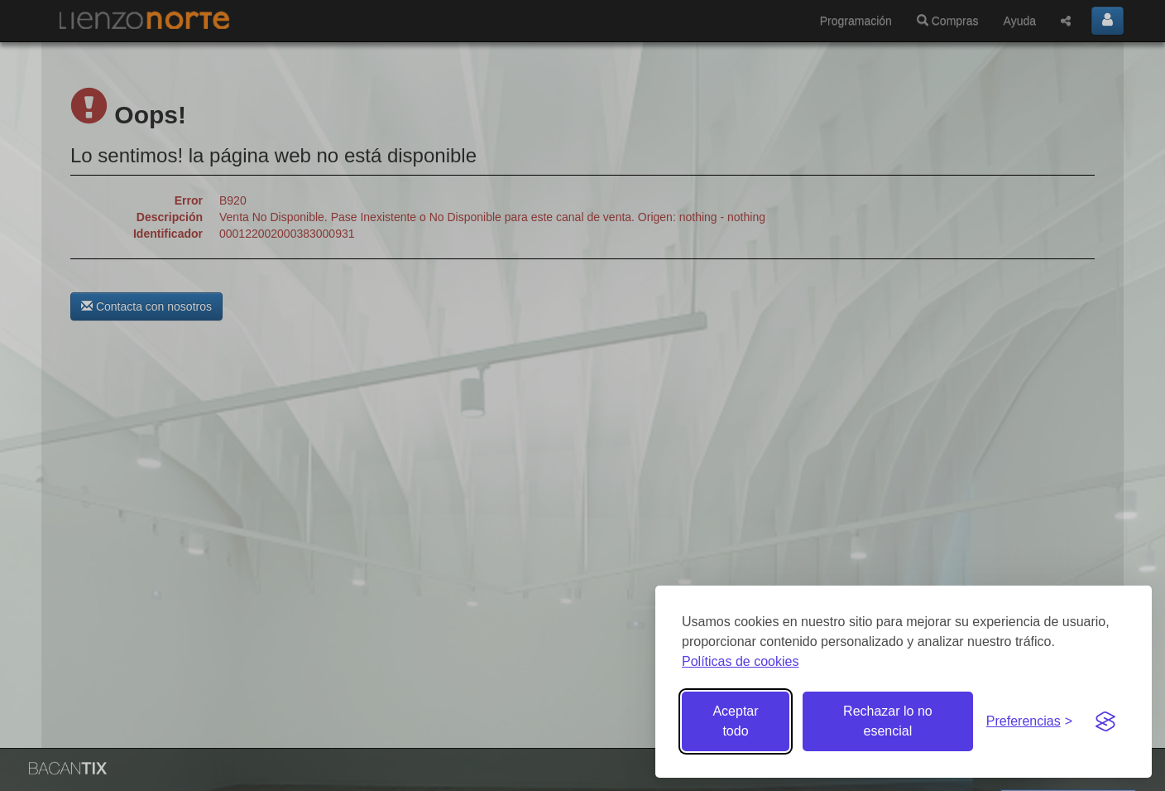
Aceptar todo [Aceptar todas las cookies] (735, 721)
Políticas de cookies (740, 661)
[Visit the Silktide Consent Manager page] (1105, 721)
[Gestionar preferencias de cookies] (1029, 722)
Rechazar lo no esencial (887, 721)
